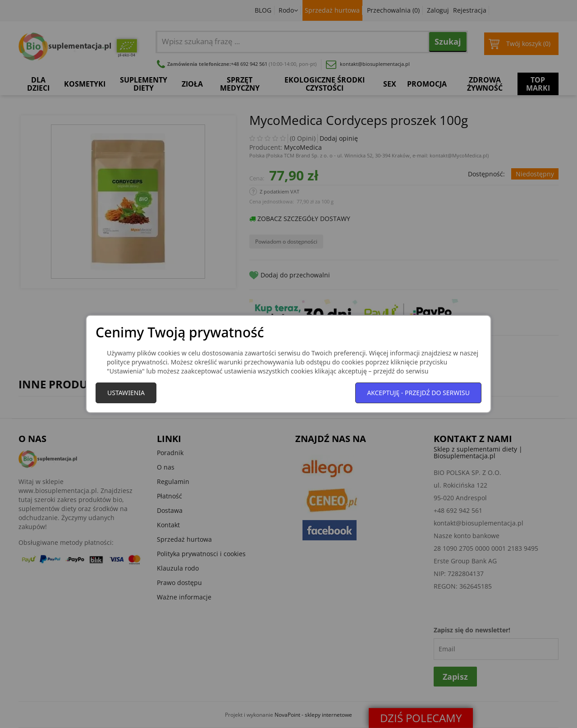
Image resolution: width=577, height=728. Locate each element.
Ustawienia (126, 392)
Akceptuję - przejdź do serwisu (418, 392)
